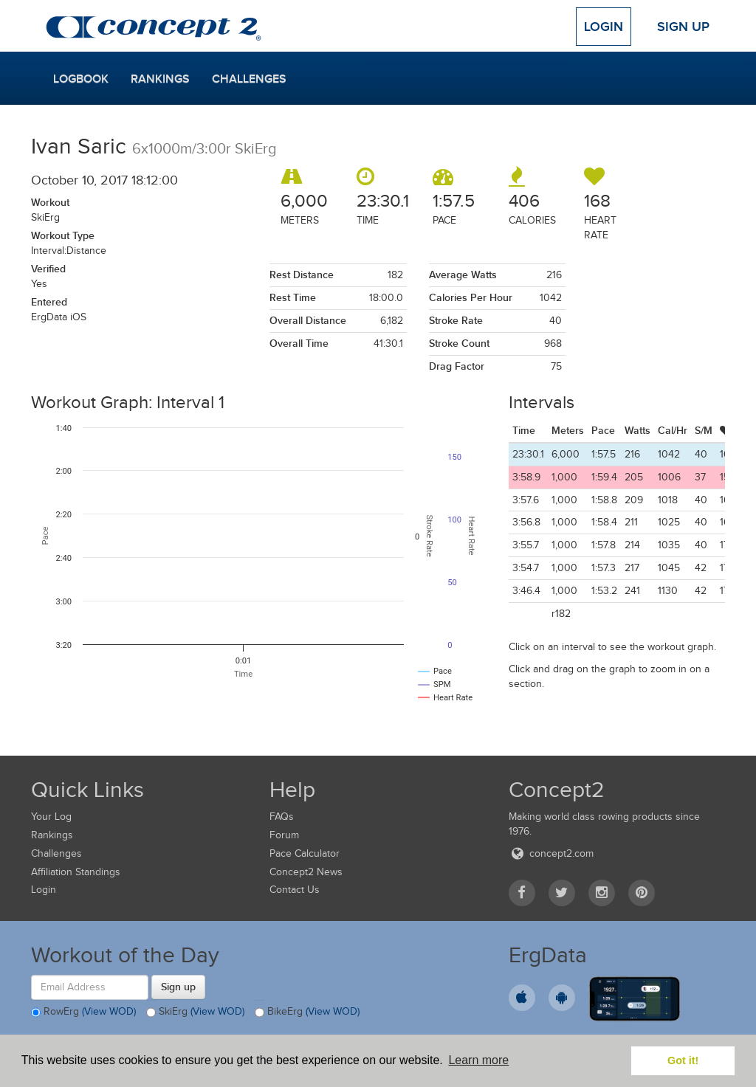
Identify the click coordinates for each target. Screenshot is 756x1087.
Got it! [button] (682, 1060)
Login (603, 26)
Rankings (160, 79)
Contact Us (294, 889)
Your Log (51, 816)
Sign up (178, 987)
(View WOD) (109, 1011)
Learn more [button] (478, 1060)
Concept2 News (306, 871)
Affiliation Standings (75, 871)
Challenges (249, 79)
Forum (284, 835)
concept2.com (551, 853)
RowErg (83, 1012)
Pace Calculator (304, 853)
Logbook (81, 79)
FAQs (281, 816)
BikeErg (307, 1012)
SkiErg (195, 1012)
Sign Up (683, 26)
